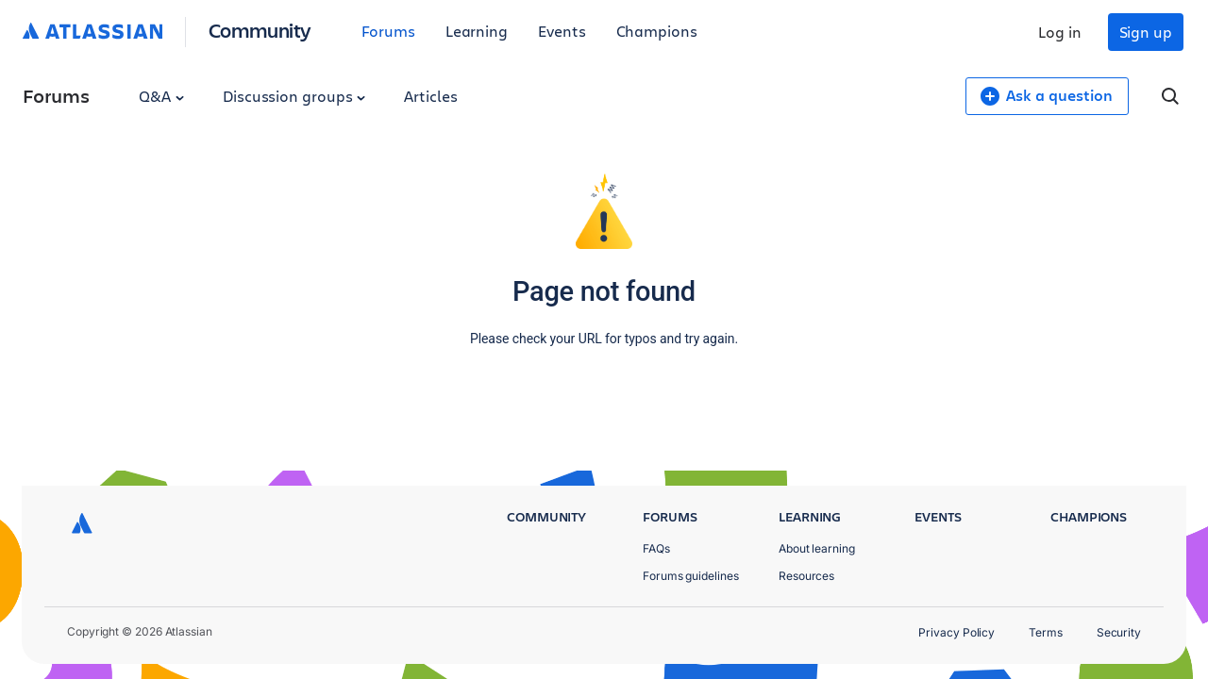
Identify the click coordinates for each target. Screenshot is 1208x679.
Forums (388, 31)
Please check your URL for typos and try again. (604, 338)
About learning (817, 548)
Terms (1046, 632)
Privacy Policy (956, 632)
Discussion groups (294, 96)
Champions (656, 31)
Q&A (161, 96)
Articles (430, 96)
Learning (476, 31)
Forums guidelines (691, 576)
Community (260, 29)
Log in (1060, 31)
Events (562, 31)
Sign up (1145, 31)
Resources (806, 576)
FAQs (656, 548)
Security (1119, 632)
